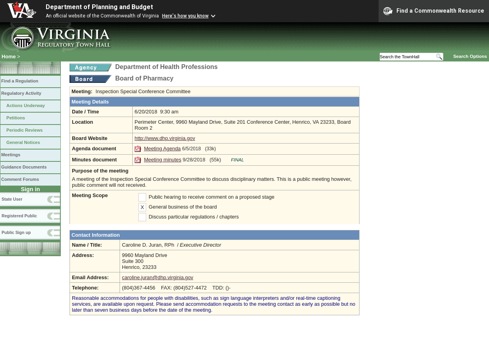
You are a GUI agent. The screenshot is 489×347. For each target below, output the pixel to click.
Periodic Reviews (24, 130)
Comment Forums (20, 179)
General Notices (23, 142)
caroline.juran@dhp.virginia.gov (157, 277)
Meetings (10, 154)
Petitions (15, 117)
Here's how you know (185, 16)
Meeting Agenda (162, 148)
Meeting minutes (162, 160)
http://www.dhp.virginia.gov (165, 138)
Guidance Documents (23, 167)
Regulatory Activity (21, 93)
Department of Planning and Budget (99, 7)
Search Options (470, 56)
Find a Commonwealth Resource (433, 11)
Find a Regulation (19, 81)
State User (12, 199)
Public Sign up (16, 232)
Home (9, 56)
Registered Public (19, 215)
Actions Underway (25, 105)
